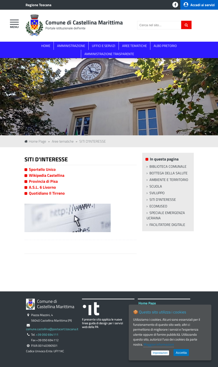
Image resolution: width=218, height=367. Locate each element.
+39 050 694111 (47, 334)
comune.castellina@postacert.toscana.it (52, 329)
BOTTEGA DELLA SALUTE (168, 173)
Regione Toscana (38, 4)
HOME (45, 45)
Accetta (181, 352)
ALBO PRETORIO (165, 45)
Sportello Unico (42, 169)
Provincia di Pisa (43, 181)
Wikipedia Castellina (46, 175)
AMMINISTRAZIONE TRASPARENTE (109, 53)
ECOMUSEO (158, 206)
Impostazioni (160, 352)
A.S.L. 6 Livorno (42, 187)
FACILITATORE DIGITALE (167, 224)
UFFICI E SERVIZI (103, 45)
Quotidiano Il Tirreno (47, 193)
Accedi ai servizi (199, 4)
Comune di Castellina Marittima (84, 22)
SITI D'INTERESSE (92, 141)
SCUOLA (155, 186)
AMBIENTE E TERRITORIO (168, 179)
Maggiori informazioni (158, 344)
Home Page (35, 141)
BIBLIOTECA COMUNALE (167, 166)
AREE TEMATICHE (134, 45)
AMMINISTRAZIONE (71, 45)
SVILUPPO (157, 193)
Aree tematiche (63, 141)
